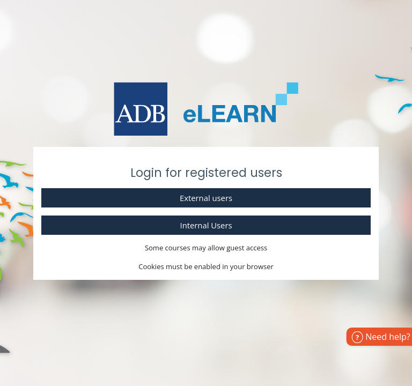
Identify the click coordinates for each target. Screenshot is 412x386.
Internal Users (206, 225)
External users (206, 197)
